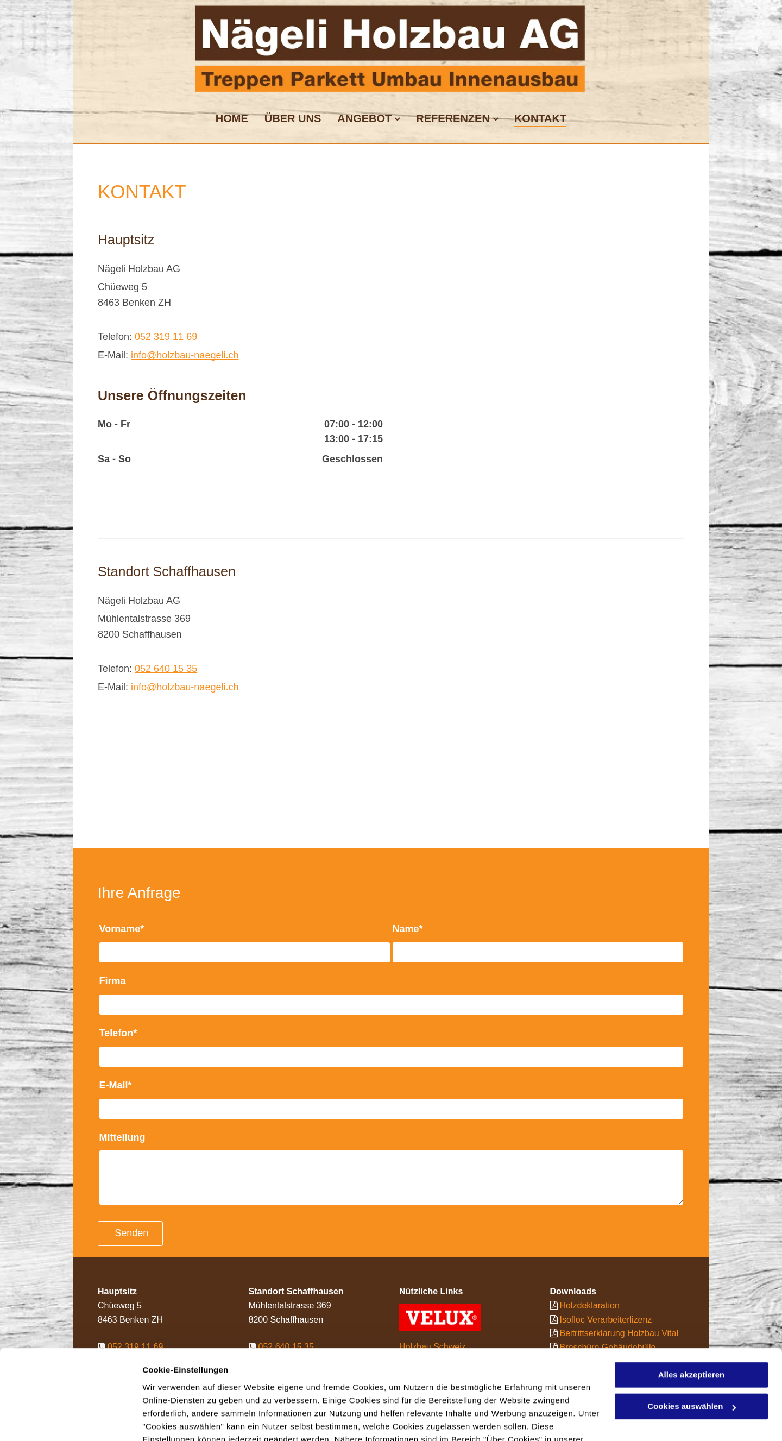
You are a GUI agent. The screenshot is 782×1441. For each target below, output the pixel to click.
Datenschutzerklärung (188, 1389)
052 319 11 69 (166, 336)
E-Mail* (115, 1085)
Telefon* (118, 1033)
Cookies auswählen (180, 1419)
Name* (408, 928)
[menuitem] (231, 117)
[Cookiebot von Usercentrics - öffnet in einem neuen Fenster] (70, 1420)
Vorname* (121, 928)
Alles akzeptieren (691, 1312)
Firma (112, 981)
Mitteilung (122, 1137)
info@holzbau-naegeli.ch (184, 355)
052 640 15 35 (166, 668)
